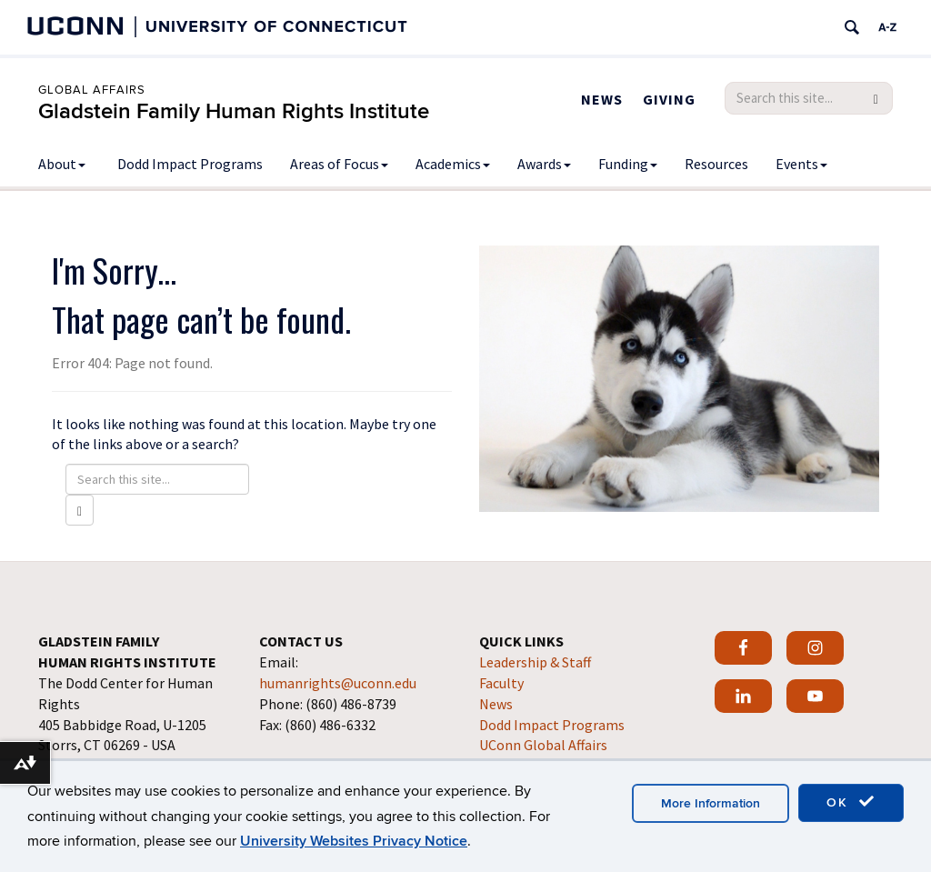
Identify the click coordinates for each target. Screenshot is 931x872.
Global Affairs (91, 90)
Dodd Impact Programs (190, 164)
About (61, 164)
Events (801, 164)
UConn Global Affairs (543, 745)
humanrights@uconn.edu (337, 683)
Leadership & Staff (535, 662)
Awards (544, 164)
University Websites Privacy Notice (353, 841)
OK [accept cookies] (851, 802)
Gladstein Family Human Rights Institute (233, 111)
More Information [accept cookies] (710, 803)
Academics (452, 164)
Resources (716, 164)
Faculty (501, 683)
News (602, 99)
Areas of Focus (339, 164)
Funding (627, 164)
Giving (669, 99)
